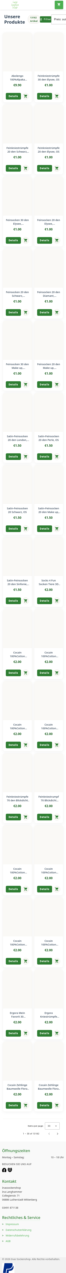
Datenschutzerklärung (18, 1230)
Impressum (12, 1224)
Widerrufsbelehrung (17, 1235)
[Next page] (57, 1134)
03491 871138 (10, 1207)
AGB (8, 1241)
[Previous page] (49, 1134)
